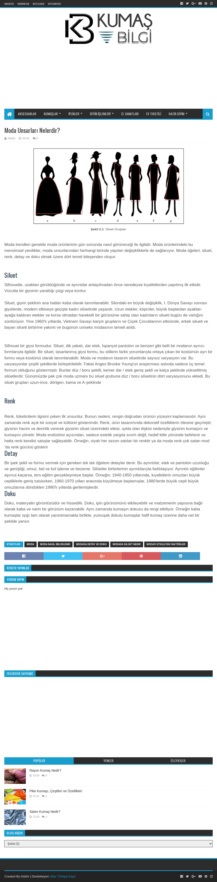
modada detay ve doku (91, 544)
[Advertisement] (119, 68)
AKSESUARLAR (27, 113)
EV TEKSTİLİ (153, 113)
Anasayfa (9, 4)
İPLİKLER (73, 113)
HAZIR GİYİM (176, 113)
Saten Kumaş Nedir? (44, 812)
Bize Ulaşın (38, 4)
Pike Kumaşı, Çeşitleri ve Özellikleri (55, 791)
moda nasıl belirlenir (55, 544)
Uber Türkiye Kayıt (62, 876)
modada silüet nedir (127, 544)
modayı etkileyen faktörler (166, 544)
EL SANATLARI (130, 113)
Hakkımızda (23, 4)
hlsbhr (25, 876)
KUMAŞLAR (51, 113)
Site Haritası (54, 4)
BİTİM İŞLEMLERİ (100, 113)
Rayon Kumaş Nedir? (45, 770)
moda (30, 544)
